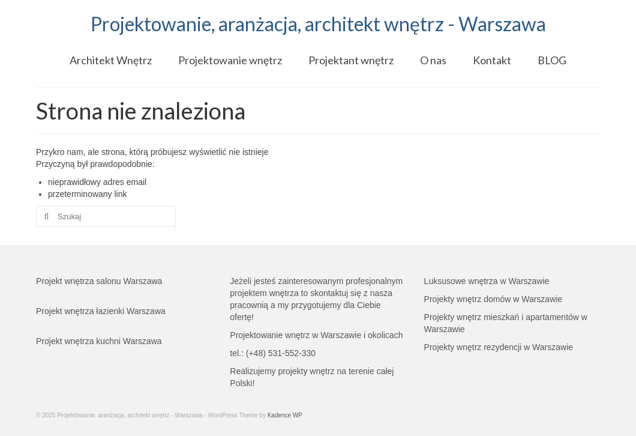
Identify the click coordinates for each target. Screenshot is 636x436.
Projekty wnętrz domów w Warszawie (493, 299)
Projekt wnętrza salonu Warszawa (99, 281)
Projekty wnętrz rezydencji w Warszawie (498, 347)
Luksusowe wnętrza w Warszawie (487, 281)
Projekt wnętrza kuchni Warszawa (99, 341)
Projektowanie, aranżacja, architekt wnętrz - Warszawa (318, 23)
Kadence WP (285, 415)
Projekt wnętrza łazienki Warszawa (101, 311)
